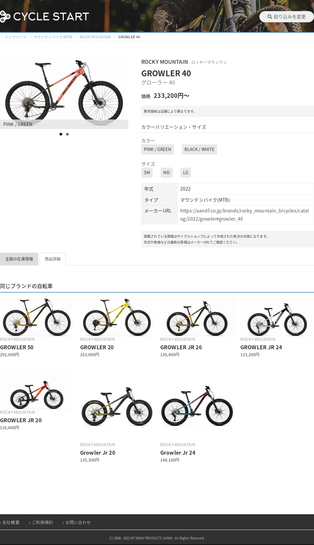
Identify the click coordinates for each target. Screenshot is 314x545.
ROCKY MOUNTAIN (96, 37)
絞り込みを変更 (287, 16)
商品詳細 (53, 259)
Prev (8, 93)
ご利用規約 (42, 522)
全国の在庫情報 (19, 259)
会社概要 (11, 522)
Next (123, 93)
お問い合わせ (78, 522)
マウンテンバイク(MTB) (53, 37)
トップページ (16, 37)
